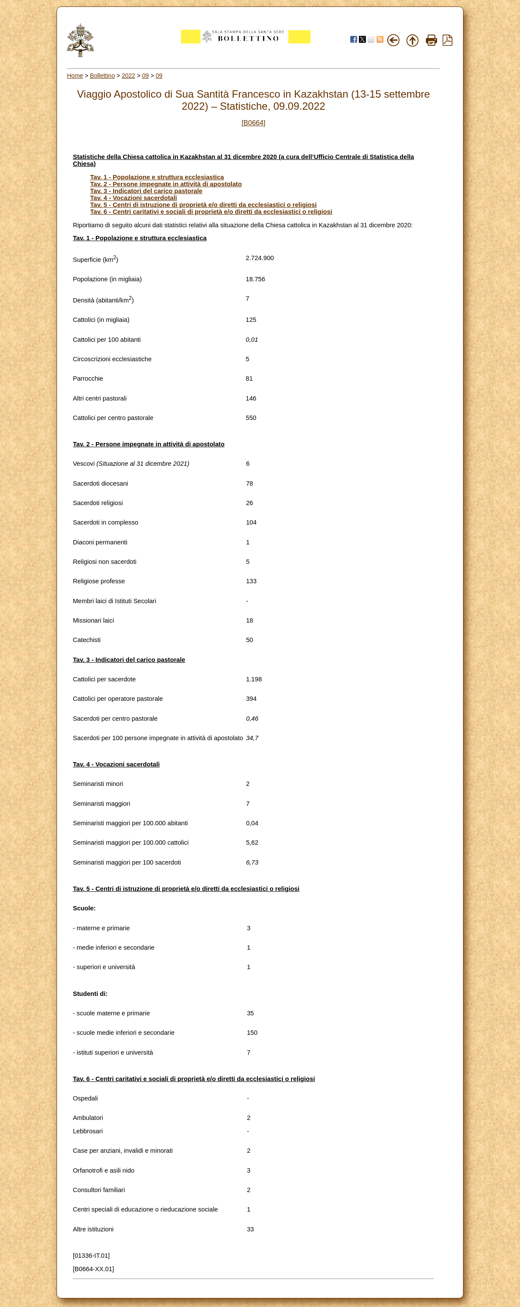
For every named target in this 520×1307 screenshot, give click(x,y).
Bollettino (102, 75)
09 (145, 75)
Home (75, 75)
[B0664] (253, 123)
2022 (128, 75)
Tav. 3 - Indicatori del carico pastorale (146, 191)
